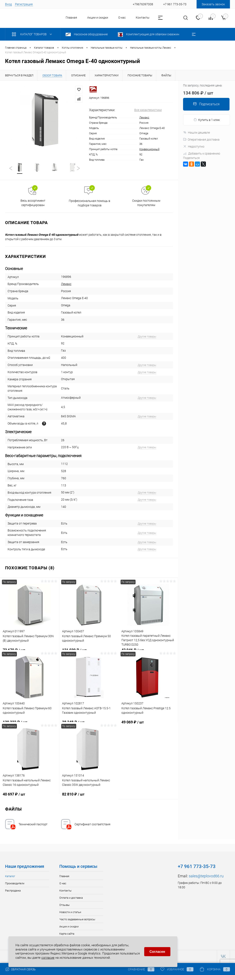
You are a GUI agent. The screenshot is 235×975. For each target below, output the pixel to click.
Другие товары (147, 337)
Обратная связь (20, 969)
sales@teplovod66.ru (206, 876)
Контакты (142, 17)
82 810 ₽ (89, 797)
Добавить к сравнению (201, 153)
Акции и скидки (97, 17)
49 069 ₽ (148, 725)
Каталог (10, 876)
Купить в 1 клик (206, 120)
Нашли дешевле (196, 132)
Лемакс (144, 117)
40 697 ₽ (29, 797)
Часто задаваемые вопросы (77, 920)
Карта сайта (66, 934)
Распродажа (13, 891)
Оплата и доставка (71, 898)
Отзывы (64, 905)
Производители (14, 884)
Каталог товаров (32, 34)
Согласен (157, 951)
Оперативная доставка (201, 139)
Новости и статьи (70, 912)
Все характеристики (148, 110)
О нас (122, 17)
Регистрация (24, 4)
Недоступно (193, 146)
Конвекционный (149, 149)
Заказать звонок (213, 4)
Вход (8, 4)
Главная (71, 17)
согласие (47, 957)
